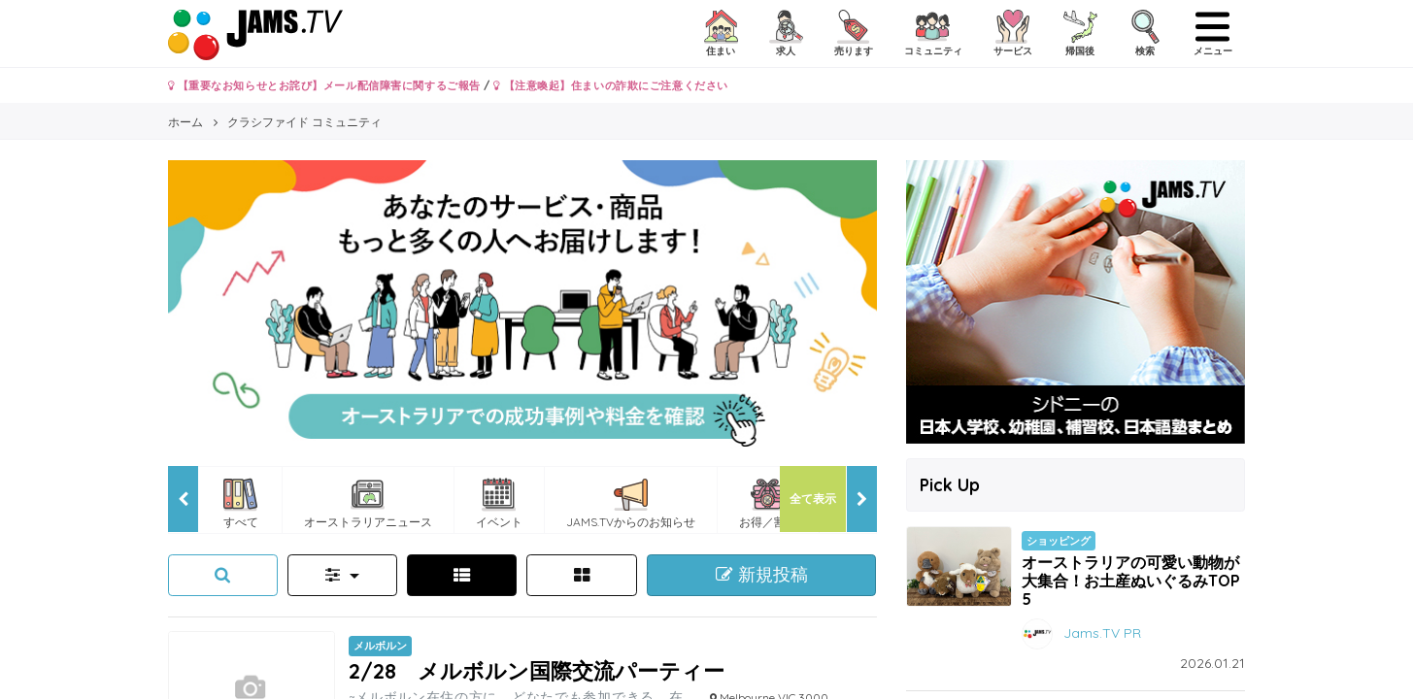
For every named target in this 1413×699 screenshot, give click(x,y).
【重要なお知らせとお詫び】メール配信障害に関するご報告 (324, 85)
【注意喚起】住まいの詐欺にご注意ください (610, 85)
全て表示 (813, 498)
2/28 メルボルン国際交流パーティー (536, 670)
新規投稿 (762, 574)
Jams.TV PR (1102, 633)
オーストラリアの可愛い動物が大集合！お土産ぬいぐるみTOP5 (1131, 580)
